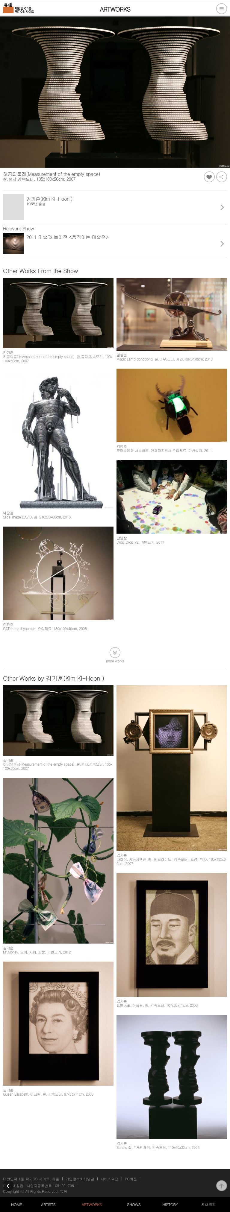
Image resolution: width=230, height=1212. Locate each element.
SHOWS (133, 1204)
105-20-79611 (65, 1185)
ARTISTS (48, 1204)
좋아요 (209, 176)
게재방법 (208, 1204)
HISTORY (170, 1204)
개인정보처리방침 (80, 1178)
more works (115, 660)
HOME (16, 1204)
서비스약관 (110, 1178)
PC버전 (131, 1178)
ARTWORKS (91, 1204)
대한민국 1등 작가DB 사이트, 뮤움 (31, 1178)
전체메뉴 (221, 8)
